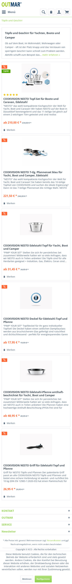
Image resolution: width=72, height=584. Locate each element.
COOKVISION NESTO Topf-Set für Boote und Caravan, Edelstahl (31, 100)
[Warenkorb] (67, 12)
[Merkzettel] (51, 12)
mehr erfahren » (51, 54)
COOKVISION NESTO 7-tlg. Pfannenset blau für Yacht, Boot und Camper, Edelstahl (32, 174)
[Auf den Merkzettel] (9, 130)
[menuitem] (8, 12)
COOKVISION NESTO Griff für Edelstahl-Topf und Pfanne (34, 467)
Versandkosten (54, 540)
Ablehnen (27, 579)
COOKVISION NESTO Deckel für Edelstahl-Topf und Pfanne (35, 320)
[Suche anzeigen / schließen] (43, 12)
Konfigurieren (43, 579)
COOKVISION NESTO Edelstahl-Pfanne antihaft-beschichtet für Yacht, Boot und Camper (33, 393)
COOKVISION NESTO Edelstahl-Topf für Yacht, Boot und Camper (35, 247)
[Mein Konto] (59, 12)
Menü (8, 11)
